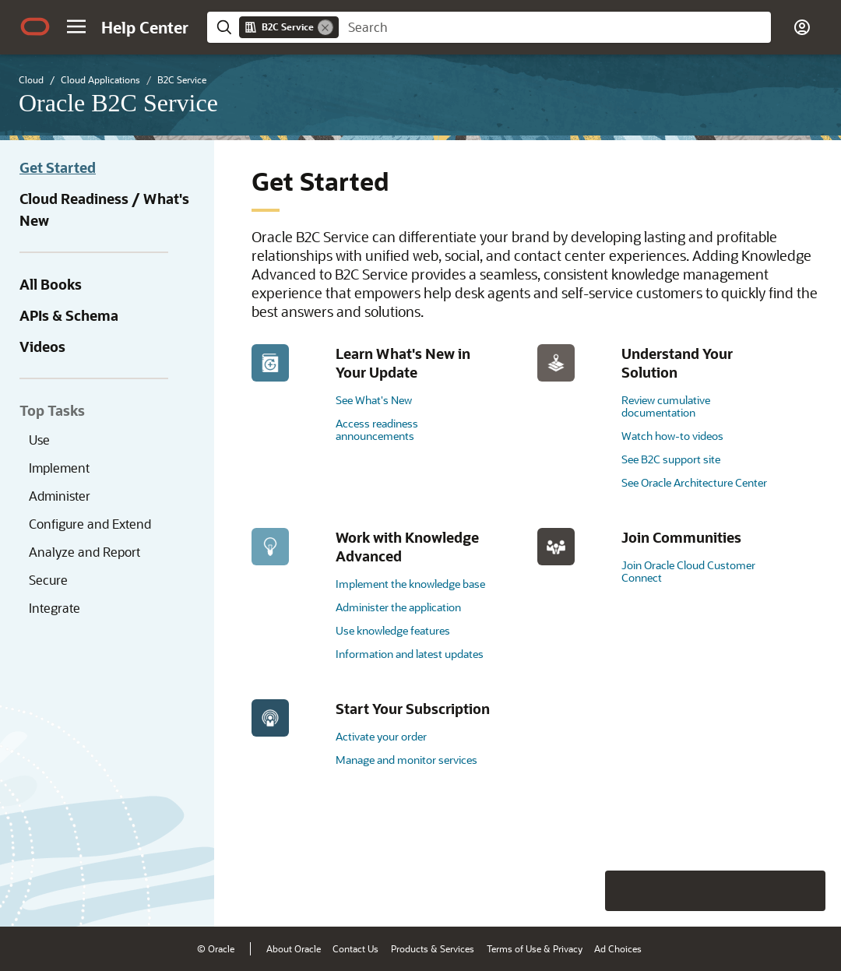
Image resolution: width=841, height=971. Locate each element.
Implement (59, 467)
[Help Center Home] (144, 27)
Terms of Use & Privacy (534, 948)
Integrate (54, 608)
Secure (48, 580)
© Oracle (215, 948)
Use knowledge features (393, 630)
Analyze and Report (84, 552)
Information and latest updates (410, 653)
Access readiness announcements (377, 429)
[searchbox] (555, 27)
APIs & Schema (68, 315)
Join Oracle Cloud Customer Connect (688, 571)
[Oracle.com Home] (35, 26)
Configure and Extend (90, 523)
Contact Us (355, 948)
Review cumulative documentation (665, 406)
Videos (42, 346)
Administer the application (398, 607)
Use (39, 439)
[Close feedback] (588, 891)
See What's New (374, 399)
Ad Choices (618, 948)
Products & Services (432, 948)
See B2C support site (670, 459)
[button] (76, 26)
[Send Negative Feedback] (765, 891)
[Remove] (325, 27)
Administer (59, 495)
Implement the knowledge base (410, 583)
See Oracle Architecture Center (694, 482)
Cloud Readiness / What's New (104, 209)
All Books (50, 284)
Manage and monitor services (406, 759)
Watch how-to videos (672, 435)
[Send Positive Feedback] (805, 891)
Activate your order (381, 736)
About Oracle (293, 948)
